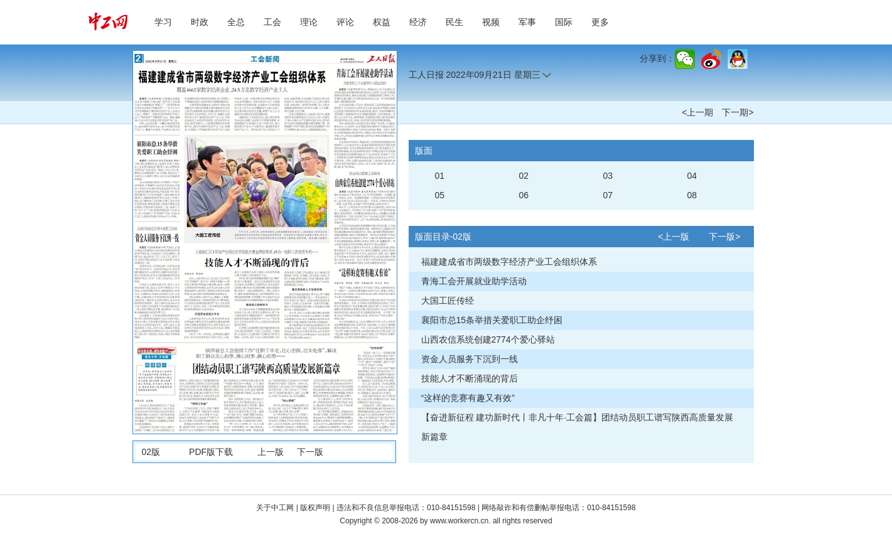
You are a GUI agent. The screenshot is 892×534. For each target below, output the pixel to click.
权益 (381, 22)
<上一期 (697, 112)
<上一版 (673, 237)
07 (608, 195)
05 (440, 195)
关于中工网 (275, 507)
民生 (454, 22)
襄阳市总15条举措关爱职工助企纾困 (492, 320)
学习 (163, 22)
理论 (309, 22)
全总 (236, 22)
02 (524, 176)
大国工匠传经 (447, 301)
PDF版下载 (211, 452)
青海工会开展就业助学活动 (474, 281)
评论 (345, 22)
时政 (199, 22)
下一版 (310, 452)
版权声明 (316, 507)
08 (692, 195)
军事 (527, 22)
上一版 (270, 452)
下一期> (737, 112)
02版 (151, 452)
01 (440, 176)
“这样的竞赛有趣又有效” (468, 398)
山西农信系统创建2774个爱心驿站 (488, 339)
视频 (491, 22)
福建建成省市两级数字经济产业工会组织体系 (509, 262)
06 (524, 195)
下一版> (724, 237)
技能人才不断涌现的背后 (469, 378)
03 (608, 176)
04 (692, 176)
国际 (563, 22)
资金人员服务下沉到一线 (469, 359)
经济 (418, 22)
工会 (272, 22)
